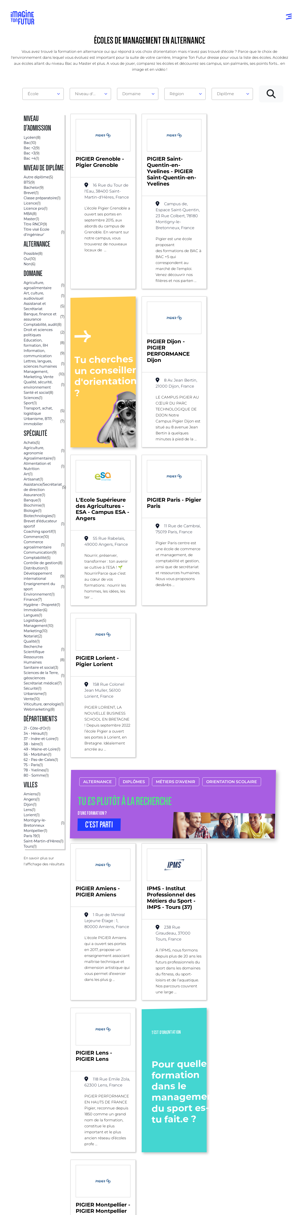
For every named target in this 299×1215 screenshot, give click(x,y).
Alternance (97, 623)
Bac (86, 1039)
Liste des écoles (28, 1039)
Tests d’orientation (205, 1107)
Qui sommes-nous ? (266, 1102)
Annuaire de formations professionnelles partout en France (58, 1197)
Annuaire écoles (27, 1112)
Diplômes (134, 623)
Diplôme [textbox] (225, 93)
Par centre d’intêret (89, 1112)
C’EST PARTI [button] (99, 666)
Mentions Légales (27, 1206)
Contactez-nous (262, 1122)
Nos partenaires (262, 1112)
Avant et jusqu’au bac (150, 1102)
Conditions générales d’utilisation (69, 1206)
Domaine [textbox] (131, 93)
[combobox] (43, 94)
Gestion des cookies (205, 1206)
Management (112, 1039)
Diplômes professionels (142, 1144)
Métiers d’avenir (175, 623)
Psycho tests (200, 1117)
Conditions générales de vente (164, 1206)
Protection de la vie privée (118, 1206)
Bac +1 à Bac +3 (144, 1122)
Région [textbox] (177, 93)
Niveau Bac (140, 1112)
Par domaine (83, 1102)
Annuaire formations (32, 1102)
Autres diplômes (145, 1157)
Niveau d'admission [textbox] (88, 93)
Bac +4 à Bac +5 (144, 1132)
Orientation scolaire (231, 623)
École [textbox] (33, 93)
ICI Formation (94, 1188)
